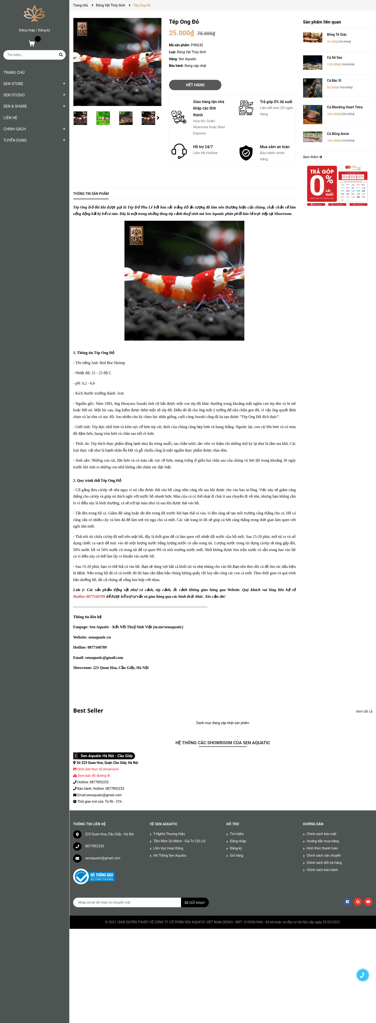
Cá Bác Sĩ (334, 80)
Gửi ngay (197, 902)
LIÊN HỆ (10, 118)
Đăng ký (44, 30)
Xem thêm (312, 157)
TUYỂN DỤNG (15, 140)
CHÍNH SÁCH (14, 129)
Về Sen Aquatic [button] (164, 824)
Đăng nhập (27, 30)
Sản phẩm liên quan (322, 21)
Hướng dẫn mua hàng (323, 841)
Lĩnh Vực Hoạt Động (168, 848)
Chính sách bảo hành (322, 870)
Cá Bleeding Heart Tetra (345, 107)
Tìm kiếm (237, 834)
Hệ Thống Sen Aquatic (170, 855)
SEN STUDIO (14, 95)
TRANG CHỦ (13, 72)
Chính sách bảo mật (321, 834)
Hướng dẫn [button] (313, 824)
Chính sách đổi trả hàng (324, 863)
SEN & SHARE (15, 106)
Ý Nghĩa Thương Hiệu (169, 834)
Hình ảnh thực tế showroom (97, 769)
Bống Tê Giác (337, 34)
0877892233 (94, 846)
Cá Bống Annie (338, 134)
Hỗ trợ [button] (232, 824)
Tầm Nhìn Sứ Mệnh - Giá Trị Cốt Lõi (179, 841)
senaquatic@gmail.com (102, 858)
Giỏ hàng (236, 855)
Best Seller (88, 710)
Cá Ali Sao (334, 57)
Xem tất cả (364, 711)
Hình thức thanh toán (322, 848)
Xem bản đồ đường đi (91, 776)
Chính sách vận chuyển (324, 855)
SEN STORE (13, 83)
